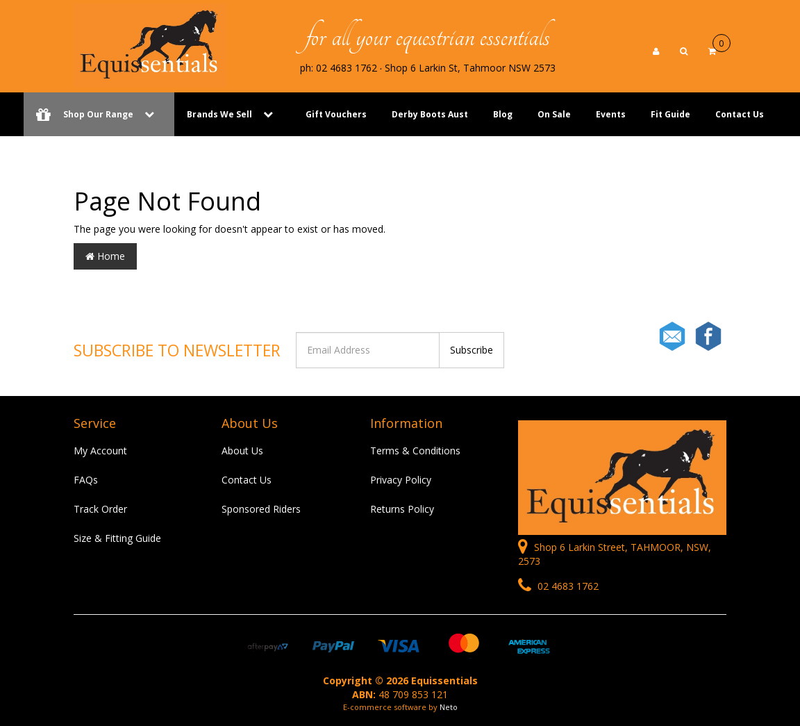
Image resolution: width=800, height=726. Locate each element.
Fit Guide (670, 114)
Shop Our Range (99, 114)
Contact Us (739, 114)
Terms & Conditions (415, 450)
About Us (242, 450)
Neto (449, 707)
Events (611, 114)
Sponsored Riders (261, 508)
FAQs (86, 479)
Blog (502, 114)
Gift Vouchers (336, 114)
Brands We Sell (219, 114)
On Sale (554, 114)
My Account (100, 450)
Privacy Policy (400, 479)
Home (105, 256)
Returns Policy (402, 508)
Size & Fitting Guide (117, 538)
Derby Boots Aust (430, 114)
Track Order (100, 508)
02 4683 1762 (558, 586)
